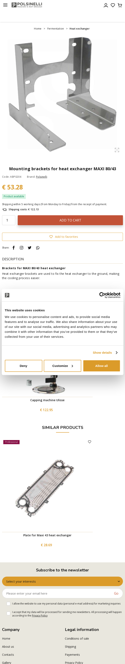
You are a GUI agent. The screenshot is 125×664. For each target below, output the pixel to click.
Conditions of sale (77, 638)
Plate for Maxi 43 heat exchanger (47, 535)
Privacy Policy (40, 615)
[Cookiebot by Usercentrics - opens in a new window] (102, 295)
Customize (62, 365)
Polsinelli (41, 176)
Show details (102, 352)
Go (116, 593)
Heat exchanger (80, 28)
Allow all (101, 365)
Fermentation (55, 28)
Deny (23, 365)
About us (8, 647)
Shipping (70, 647)
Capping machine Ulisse (47, 400)
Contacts (8, 655)
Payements (72, 655)
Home (38, 28)
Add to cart (70, 220)
